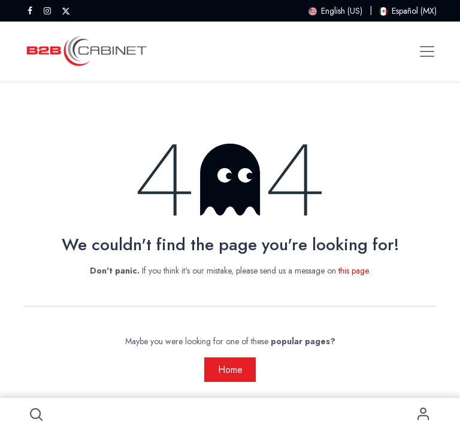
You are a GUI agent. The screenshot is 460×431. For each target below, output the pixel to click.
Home (230, 370)
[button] (36, 414)
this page (353, 271)
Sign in (423, 414)
